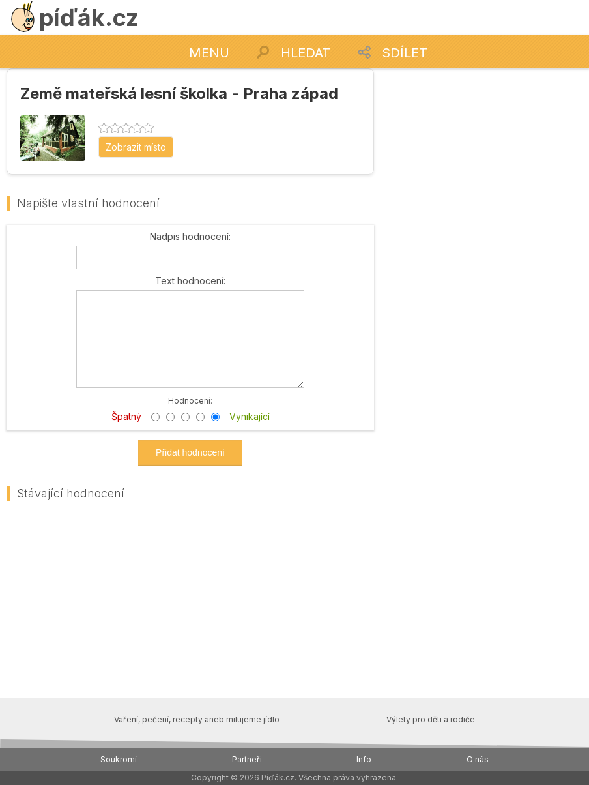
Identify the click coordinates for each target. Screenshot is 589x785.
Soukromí (118, 759)
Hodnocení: (190, 400)
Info (363, 759)
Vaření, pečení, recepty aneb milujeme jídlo (197, 719)
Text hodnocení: (190, 281)
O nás (478, 759)
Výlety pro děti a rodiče (430, 719)
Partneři (247, 759)
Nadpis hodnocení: (190, 236)
